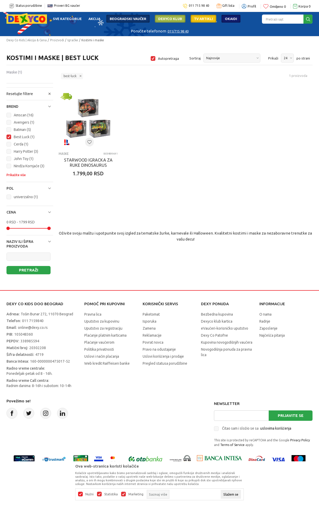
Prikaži (273, 58)
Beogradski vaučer (128, 19)
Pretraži (28, 270)
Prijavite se (290, 415)
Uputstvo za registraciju (103, 328)
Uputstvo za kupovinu (101, 321)
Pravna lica (92, 314)
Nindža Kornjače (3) (29, 166)
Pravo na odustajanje (159, 349)
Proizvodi (57, 40)
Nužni (89, 494)
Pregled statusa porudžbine (165, 363)
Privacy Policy (300, 440)
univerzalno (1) (26, 197)
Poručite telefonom (148, 31)
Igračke (72, 40)
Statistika (111, 494)
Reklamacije (152, 335)
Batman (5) (22, 130)
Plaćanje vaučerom (99, 342)
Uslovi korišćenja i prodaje (163, 356)
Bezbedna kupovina (217, 314)
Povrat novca (153, 342)
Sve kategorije (67, 19)
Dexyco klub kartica (216, 321)
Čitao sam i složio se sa (256, 428)
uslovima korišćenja (275, 428)
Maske (14, 72)
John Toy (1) (23, 159)
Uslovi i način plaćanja (101, 356)
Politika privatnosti (99, 349)
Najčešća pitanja (272, 335)
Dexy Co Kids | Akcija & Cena (26, 40)
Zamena (149, 328)
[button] (29, 106)
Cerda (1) (21, 144)
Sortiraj (195, 58)
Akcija (94, 19)
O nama (265, 314)
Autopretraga (168, 58)
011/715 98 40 (178, 31)
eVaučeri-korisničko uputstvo (224, 328)
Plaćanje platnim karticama (105, 335)
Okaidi (231, 19)
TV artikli (203, 19)
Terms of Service (232, 445)
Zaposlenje (268, 328)
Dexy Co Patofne (214, 335)
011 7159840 (33, 321)
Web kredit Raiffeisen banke (107, 363)
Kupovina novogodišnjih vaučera (226, 342)
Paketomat (151, 314)
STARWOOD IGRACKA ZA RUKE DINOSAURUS (88, 163)
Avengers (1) (24, 122)
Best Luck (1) (24, 137)
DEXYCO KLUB (170, 19)
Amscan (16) (23, 115)
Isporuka (149, 321)
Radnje (264, 321)
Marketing (135, 494)
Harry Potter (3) (26, 151)
